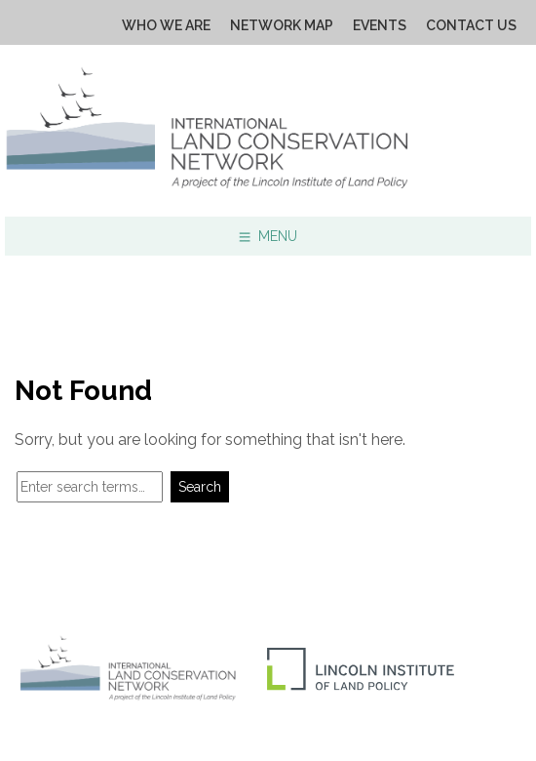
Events (379, 25)
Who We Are (166, 25)
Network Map (281, 25)
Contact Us (471, 25)
